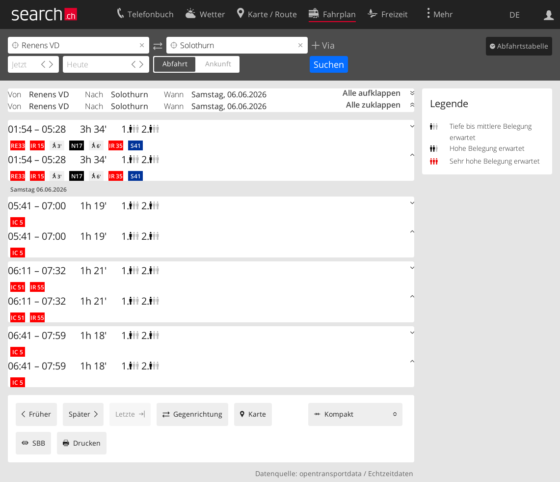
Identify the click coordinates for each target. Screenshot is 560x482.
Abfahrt (174, 63)
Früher (40, 414)
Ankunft (218, 63)
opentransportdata (330, 473)
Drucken (87, 443)
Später (79, 414)
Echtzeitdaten (390, 473)
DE (514, 14)
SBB (38, 443)
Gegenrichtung (197, 414)
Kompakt (338, 414)
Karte (257, 414)
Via (327, 45)
